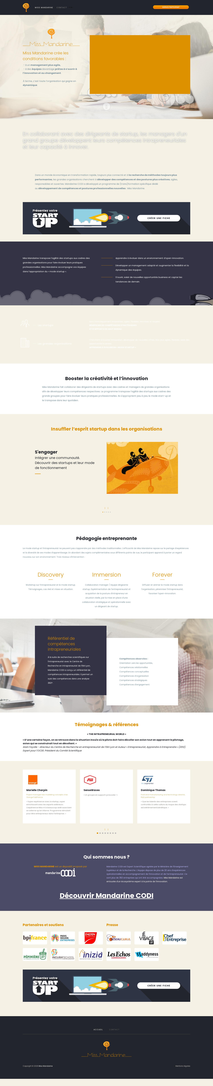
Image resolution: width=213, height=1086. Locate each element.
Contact (62, 7)
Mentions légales (182, 1066)
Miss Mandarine (44, 7)
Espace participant (171, 7)
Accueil (98, 1029)
